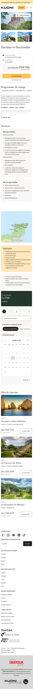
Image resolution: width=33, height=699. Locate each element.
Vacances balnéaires (6, 594)
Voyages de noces (6, 604)
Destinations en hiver (9, 550)
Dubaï (2, 564)
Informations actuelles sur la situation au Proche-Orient (15, 2)
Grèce (2, 579)
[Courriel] (11, 543)
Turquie (3, 572)
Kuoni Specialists (6, 620)
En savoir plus (26, 431)
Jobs (8, 648)
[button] (28, 7)
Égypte (3, 561)
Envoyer (27, 543)
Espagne (3, 583)
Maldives (3, 557)
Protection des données (17, 648)
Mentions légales (6, 650)
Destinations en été (8, 569)
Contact (21, 7)
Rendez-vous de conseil (7, 616)
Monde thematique (8, 591)
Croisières (4, 601)
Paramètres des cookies (7, 652)
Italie (2, 586)
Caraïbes (3, 554)
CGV (13, 650)
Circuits (3, 598)
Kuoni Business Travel (7, 623)
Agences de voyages (6, 613)
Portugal (3, 576)
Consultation (6, 609)
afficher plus (6, 117)
